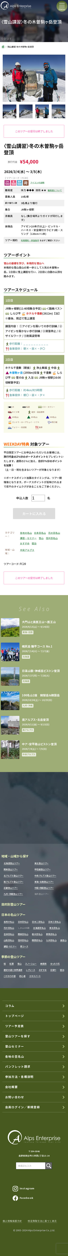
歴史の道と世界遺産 (13, 970)
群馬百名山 (51, 934)
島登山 (63, 940)
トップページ (14, 1016)
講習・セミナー (28, 538)
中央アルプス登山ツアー (45, 876)
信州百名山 (52, 538)
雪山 (41, 538)
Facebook (23, 1198)
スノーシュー (30, 964)
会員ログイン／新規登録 (22, 1107)
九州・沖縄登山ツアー (13, 894)
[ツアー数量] (38, 498)
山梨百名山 (9, 940)
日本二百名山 (38, 922)
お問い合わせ (14, 1097)
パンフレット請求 (17, 1066)
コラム (10, 1006)
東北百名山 (54, 928)
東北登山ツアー (41, 863)
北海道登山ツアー (12, 863)
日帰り (53, 970)
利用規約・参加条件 (30, 240)
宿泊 (34, 543)
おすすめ (25, 543)
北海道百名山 (39, 928)
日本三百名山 (54, 922)
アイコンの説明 (37, 182)
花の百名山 (54, 533)
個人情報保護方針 (12, 1221)
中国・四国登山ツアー (44, 888)
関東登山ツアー (11, 869)
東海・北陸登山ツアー (44, 882)
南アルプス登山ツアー (13, 882)
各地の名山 (26, 533)
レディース (30, 970)
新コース (24, 946)
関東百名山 (23, 934)
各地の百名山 (14, 1056)
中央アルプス (27, 550)
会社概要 (11, 1087)
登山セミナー (14, 1046)
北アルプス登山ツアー (13, 876)
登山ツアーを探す (17, 1036)
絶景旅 (43, 964)
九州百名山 (51, 940)
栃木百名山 (37, 934)
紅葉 (11, 964)
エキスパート (35, 976)
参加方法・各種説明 (19, 1077)
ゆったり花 (55, 964)
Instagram (24, 1188)
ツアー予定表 (14, 1026)
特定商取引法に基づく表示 (42, 1221)
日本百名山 (40, 533)
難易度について (55, 190)
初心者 (22, 976)
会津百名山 (9, 934)
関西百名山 (37, 940)
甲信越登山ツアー (42, 869)
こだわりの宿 (10, 976)
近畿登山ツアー (11, 888)
